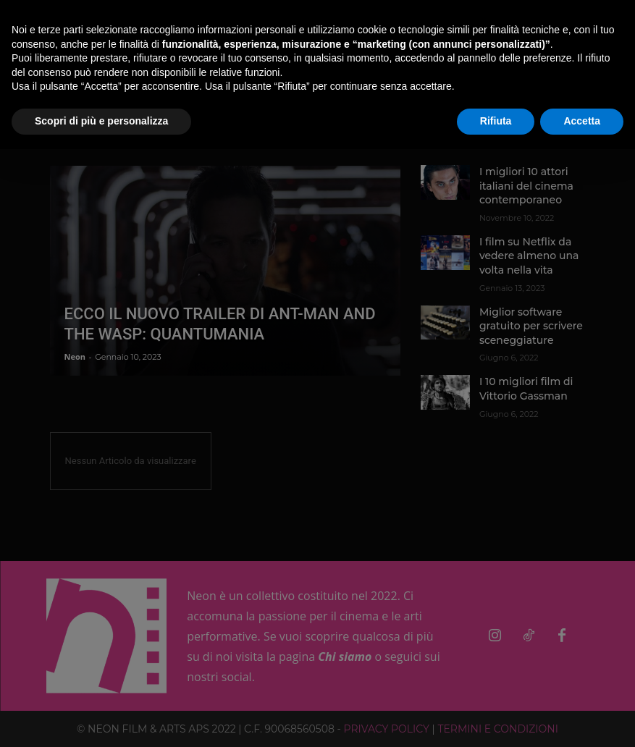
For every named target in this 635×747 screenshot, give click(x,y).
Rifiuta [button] (496, 121)
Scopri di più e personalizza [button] (101, 121)
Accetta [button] (581, 121)
